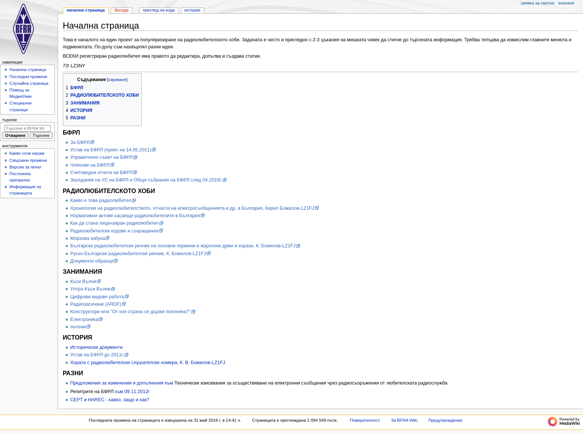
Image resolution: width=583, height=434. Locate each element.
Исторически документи (96, 347)
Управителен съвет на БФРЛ (101, 157)
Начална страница (86, 10)
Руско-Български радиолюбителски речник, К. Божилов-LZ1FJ (138, 253)
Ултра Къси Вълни (90, 289)
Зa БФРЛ (80, 142)
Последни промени (28, 76)
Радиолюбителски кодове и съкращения (114, 231)
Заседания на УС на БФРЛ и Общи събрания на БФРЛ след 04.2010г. (146, 180)
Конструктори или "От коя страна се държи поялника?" (130, 311)
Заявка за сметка (537, 3)
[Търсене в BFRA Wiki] (27, 128)
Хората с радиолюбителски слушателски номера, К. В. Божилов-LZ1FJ (147, 362)
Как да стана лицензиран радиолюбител (114, 223)
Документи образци (91, 261)
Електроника (84, 319)
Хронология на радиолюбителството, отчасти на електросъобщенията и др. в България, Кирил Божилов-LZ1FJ (192, 208)
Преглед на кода (159, 10)
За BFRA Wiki (404, 420)
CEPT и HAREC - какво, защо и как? (109, 399)
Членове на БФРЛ (90, 165)
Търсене (9, 120)
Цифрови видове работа (97, 296)
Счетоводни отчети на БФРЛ (101, 172)
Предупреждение (445, 420)
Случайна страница (28, 83)
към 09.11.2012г (132, 391)
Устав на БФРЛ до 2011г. (97, 354)
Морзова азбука (87, 238)
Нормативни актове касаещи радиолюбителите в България (135, 215)
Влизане (566, 3)
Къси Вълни (83, 281)
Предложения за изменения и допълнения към (122, 383)
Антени (78, 326)
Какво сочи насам (26, 153)
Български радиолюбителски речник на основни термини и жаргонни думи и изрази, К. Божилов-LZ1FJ (183, 245)
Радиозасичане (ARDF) (95, 304)
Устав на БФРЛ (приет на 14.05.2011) (110, 149)
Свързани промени (28, 160)
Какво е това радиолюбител (100, 200)
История (192, 10)
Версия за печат (25, 167)
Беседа (122, 10)
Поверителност (365, 420)
